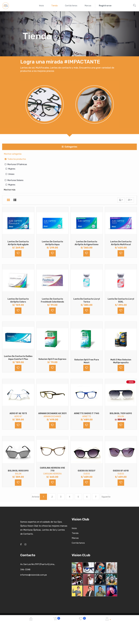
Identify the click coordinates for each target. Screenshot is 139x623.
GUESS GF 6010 (121, 471)
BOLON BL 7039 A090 (121, 413)
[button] (121, 199)
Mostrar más (9, 190)
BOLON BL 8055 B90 (18, 471)
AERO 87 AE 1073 (18, 413)
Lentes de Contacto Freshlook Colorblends (52, 300)
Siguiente (105, 497)
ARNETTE (86, 416)
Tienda (75, 533)
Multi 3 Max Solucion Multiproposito (120, 361)
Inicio (74, 528)
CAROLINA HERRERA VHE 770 (52, 469)
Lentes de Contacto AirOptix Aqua (52, 243)
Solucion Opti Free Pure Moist (86, 361)
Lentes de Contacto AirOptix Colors (18, 300)
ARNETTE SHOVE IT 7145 (86, 413)
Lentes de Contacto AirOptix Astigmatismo (86, 243)
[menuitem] (41, 5)
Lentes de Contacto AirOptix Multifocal (120, 243)
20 (129, 200)
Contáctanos (78, 543)
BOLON (121, 416)
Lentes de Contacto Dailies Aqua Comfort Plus (18, 357)
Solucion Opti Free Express (52, 359)
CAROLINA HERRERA (52, 474)
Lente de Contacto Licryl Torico (86, 300)
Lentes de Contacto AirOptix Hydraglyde (18, 243)
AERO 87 (18, 416)
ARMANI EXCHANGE (52, 416)
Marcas (75, 538)
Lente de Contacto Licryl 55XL (121, 300)
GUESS (86, 474)
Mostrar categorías (13, 154)
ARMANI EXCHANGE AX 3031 (52, 413)
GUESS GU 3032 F (86, 471)
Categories (69, 146)
